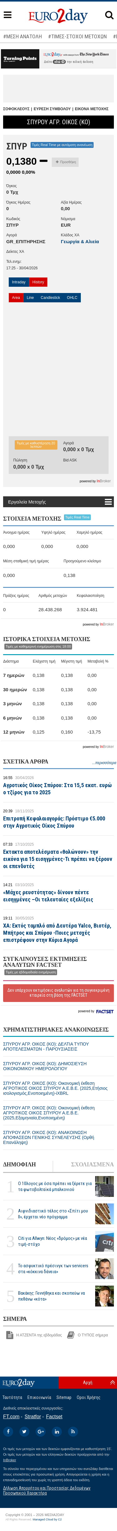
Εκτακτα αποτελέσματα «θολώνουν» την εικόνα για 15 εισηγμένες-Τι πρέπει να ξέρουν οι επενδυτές (57, 858)
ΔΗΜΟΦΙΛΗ (19, 1164)
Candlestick (50, 297)
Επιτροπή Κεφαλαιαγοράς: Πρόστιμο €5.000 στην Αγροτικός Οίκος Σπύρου (54, 822)
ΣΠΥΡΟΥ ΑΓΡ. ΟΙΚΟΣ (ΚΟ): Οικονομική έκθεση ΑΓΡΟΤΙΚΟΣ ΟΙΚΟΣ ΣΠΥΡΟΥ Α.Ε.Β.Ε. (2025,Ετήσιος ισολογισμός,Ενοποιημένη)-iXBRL (55, 1088)
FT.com (11, 1416)
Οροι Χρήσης (88, 1397)
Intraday (19, 282)
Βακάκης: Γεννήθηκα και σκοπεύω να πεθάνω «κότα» (51, 1296)
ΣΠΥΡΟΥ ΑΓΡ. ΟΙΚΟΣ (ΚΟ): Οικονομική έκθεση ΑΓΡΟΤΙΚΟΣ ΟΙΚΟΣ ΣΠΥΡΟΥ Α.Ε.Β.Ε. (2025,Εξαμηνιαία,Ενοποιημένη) (49, 1112)
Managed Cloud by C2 (47, 1519)
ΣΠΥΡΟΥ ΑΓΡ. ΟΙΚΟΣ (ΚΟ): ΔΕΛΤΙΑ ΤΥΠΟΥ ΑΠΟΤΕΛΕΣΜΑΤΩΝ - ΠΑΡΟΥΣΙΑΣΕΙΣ (46, 1046)
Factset (54, 1416)
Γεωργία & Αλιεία (80, 241)
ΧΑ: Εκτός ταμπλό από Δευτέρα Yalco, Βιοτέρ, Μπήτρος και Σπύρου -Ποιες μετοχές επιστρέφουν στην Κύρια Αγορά (57, 932)
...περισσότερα (104, 763)
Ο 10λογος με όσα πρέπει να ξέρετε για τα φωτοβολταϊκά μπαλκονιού (55, 1186)
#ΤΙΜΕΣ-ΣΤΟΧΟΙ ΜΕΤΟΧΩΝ (77, 36)
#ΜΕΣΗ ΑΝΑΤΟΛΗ (22, 36)
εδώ (59, 62)
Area (16, 297)
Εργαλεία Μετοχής (27, 501)
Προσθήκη (66, 162)
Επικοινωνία (39, 1397)
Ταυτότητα (12, 1397)
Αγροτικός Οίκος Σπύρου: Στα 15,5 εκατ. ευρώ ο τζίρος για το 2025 (57, 789)
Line (30, 297)
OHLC (72, 297)
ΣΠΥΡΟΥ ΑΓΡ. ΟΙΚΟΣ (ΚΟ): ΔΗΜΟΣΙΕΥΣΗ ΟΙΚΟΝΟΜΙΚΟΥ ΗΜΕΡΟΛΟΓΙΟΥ (45, 1066)
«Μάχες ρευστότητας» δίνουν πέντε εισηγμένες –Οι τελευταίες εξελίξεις (48, 896)
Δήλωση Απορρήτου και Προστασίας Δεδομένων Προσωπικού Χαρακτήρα (46, 1490)
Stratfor (33, 1416)
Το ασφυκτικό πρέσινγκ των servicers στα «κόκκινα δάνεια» (53, 1268)
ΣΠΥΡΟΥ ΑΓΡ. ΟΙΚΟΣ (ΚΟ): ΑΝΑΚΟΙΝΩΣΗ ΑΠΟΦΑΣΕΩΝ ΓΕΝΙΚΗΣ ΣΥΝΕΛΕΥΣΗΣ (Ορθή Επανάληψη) (48, 1137)
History (38, 282)
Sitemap (63, 1397)
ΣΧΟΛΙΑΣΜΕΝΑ (92, 1164)
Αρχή (87, 1382)
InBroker (9, 1460)
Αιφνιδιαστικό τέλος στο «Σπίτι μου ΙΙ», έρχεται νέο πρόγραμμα (53, 1214)
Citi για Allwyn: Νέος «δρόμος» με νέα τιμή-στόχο (52, 1241)
